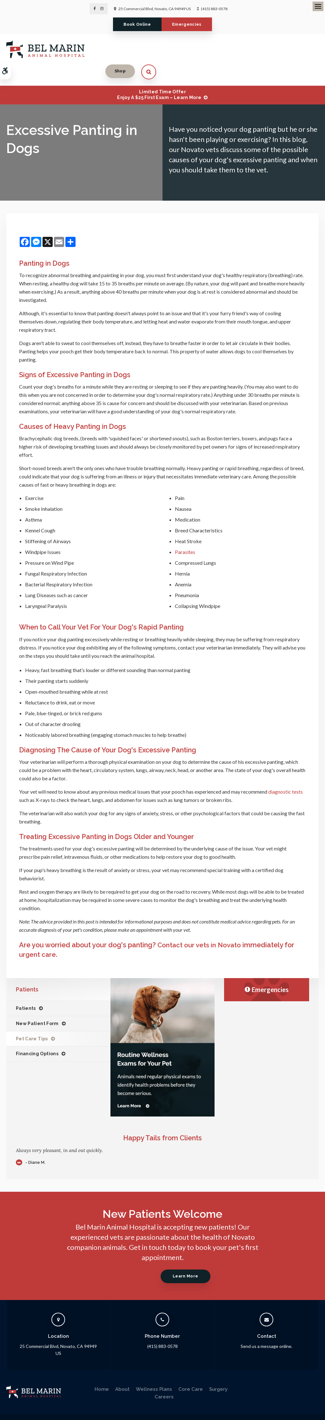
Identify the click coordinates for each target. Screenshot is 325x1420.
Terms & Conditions (80, 1403)
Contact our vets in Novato (200, 924)
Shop (282, 48)
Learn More (183, 1254)
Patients (26, 986)
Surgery (218, 1367)
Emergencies (190, 24)
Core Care (190, 1367)
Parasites (185, 531)
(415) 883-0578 (214, 8)
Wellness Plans (154, 1367)
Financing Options (37, 1032)
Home (102, 1367)
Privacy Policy (18, 1403)
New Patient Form (37, 1001)
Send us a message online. (266, 1324)
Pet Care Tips (32, 1017)
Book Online (134, 24)
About (122, 1367)
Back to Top (53, 1409)
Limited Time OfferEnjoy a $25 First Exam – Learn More (159, 73)
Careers (164, 1375)
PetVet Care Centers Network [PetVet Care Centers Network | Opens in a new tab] (292, 1412)
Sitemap (31, 1409)
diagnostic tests (285, 770)
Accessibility (46, 1403)
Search (12, 1409)
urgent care (38, 933)
